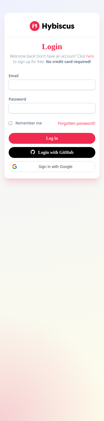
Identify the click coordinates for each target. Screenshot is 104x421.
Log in (52, 138)
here (90, 56)
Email (14, 75)
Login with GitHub (52, 152)
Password (17, 99)
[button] (52, 166)
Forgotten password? (76, 123)
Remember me (28, 123)
